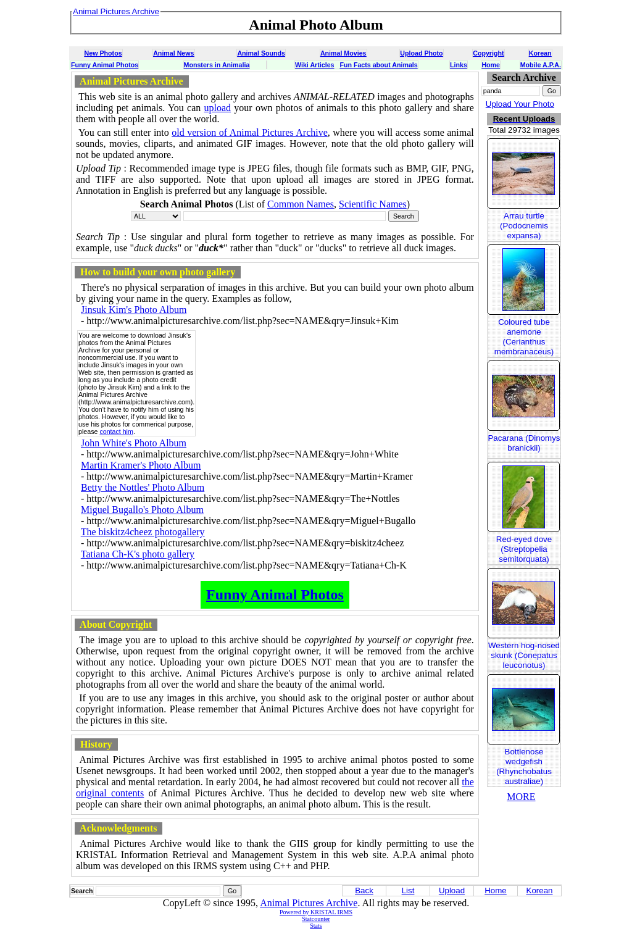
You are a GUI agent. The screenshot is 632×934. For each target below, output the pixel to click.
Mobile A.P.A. (540, 65)
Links (458, 65)
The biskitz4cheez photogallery (143, 532)
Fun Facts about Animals (378, 65)
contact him (116, 431)
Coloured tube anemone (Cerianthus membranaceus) (524, 336)
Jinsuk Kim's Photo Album (133, 309)
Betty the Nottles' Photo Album (142, 487)
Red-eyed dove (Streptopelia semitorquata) (524, 549)
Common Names (300, 204)
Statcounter (316, 918)
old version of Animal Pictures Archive (250, 132)
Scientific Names (373, 204)
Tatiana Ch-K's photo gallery (137, 554)
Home (490, 65)
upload (217, 107)
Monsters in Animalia (217, 65)
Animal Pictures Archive (308, 903)
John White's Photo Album (133, 443)
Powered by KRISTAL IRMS (316, 912)
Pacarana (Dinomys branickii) (524, 442)
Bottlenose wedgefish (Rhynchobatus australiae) (524, 766)
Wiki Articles (314, 65)
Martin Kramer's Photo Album (141, 465)
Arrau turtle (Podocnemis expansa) (524, 225)
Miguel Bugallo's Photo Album (142, 509)
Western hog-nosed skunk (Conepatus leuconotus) (524, 655)
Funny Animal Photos (104, 65)
